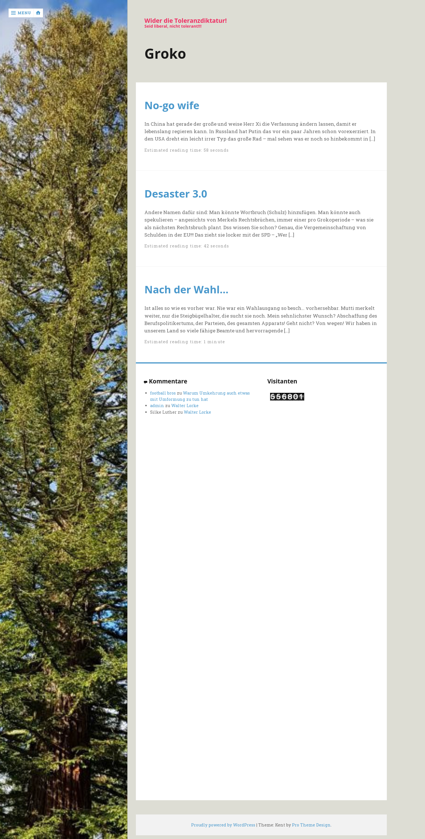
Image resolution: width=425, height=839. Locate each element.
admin (157, 405)
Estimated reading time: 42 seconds (186, 246)
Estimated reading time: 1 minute (184, 341)
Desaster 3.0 (175, 193)
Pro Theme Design (311, 825)
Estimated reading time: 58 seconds (186, 150)
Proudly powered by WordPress (223, 825)
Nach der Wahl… (186, 289)
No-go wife (171, 105)
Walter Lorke (185, 405)
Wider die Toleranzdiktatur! (185, 20)
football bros (163, 393)
